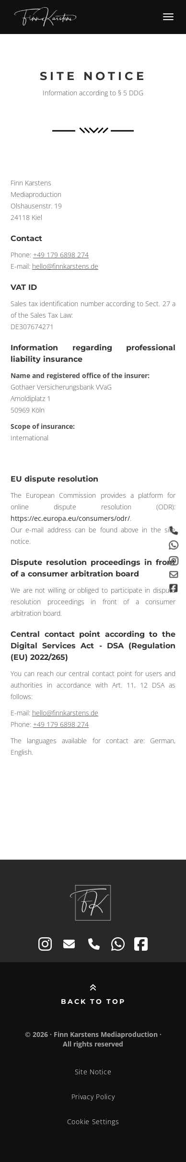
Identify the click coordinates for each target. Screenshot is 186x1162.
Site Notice (93, 1071)
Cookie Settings (93, 1121)
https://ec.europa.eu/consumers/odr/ (70, 518)
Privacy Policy (93, 1096)
